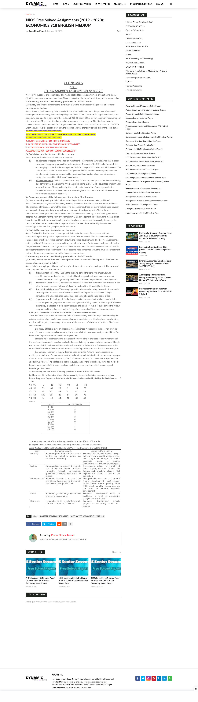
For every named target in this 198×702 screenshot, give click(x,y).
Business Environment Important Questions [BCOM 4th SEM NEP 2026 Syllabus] (155, 291)
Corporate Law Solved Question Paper (141, 145)
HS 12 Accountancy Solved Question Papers (143, 157)
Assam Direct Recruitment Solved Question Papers (146, 110)
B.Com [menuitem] (66, 4)
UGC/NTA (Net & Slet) (135, 67)
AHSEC (129, 34)
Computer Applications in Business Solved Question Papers (149, 137)
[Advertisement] (73, 55)
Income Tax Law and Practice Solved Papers (143, 192)
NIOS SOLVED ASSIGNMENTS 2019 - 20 (87, 516)
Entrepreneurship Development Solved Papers (144, 149)
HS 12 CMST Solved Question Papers (140, 165)
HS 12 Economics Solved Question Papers (142, 169)
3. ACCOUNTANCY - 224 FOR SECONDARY (46, 147)
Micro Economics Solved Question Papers (142, 205)
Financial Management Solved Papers (140, 153)
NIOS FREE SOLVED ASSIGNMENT (53, 516)
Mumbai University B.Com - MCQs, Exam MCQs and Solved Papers (146, 72)
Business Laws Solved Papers (137, 122)
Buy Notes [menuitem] (161, 4)
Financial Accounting (134, 86)
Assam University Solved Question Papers (142, 114)
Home (28, 14)
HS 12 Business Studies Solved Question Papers (144, 161)
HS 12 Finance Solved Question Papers (141, 173)
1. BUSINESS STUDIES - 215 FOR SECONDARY (48, 141)
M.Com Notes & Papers (135, 63)
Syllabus (129, 82)
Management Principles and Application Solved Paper (146, 201)
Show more (116, 552)
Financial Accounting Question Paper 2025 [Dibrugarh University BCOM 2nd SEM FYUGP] (155, 263)
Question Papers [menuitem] (82, 4)
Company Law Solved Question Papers (141, 133)
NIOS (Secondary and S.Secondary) (139, 59)
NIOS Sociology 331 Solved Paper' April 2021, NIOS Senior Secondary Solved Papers (73, 580)
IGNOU (129, 55)
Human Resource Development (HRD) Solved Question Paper (147, 183)
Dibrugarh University (134, 38)
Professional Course (134, 90)
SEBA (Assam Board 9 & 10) (137, 46)
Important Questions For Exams (138, 77)
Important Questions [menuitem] (141, 4)
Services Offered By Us (135, 30)
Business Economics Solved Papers (139, 118)
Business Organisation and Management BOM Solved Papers (147, 127)
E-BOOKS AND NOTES (135, 26)
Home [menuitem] (56, 4)
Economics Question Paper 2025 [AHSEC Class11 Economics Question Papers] (155, 250)
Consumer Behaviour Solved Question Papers (143, 141)
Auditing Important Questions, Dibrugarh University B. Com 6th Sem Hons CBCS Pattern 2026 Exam (155, 277)
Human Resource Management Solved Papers (143, 188)
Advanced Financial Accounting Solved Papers (143, 106)
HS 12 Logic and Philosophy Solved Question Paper (146, 177)
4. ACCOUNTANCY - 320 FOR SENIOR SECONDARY (50, 151)
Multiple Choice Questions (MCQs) (139, 22)
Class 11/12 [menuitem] (120, 4)
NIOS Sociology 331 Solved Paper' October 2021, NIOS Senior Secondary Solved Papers (40, 580)
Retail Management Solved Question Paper (142, 213)
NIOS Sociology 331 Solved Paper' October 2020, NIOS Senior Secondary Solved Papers (105, 580)
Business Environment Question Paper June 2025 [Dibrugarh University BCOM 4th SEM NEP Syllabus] (155, 235)
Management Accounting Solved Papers (141, 196)
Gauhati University (133, 42)
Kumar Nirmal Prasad (62, 535)
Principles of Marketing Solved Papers (141, 209)
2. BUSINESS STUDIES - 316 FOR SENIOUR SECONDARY (53, 144)
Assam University (133, 50)
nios (33, 14)
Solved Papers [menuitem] (102, 4)
